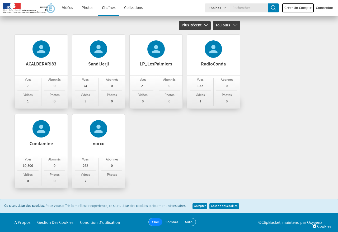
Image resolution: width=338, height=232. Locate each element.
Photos (87, 8)
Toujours (226, 25)
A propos (23, 222)
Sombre (172, 222)
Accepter (200, 206)
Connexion (324, 8)
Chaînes (108, 8)
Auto (189, 222)
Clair (155, 222)
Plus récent (195, 25)
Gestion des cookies (224, 206)
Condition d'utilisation (100, 222)
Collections (133, 8)
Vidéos (67, 8)
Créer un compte (298, 8)
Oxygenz (314, 222)
